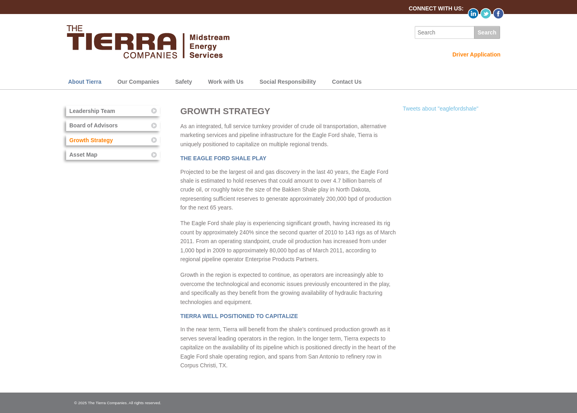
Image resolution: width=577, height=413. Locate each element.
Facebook (498, 13)
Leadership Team (92, 111)
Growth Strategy (91, 140)
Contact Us (347, 82)
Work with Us (225, 82)
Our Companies (138, 82)
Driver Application (476, 55)
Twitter (486, 13)
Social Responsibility (288, 82)
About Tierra (84, 82)
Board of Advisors (93, 125)
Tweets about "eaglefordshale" (440, 108)
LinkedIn (473, 13)
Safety (183, 82)
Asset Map (83, 154)
